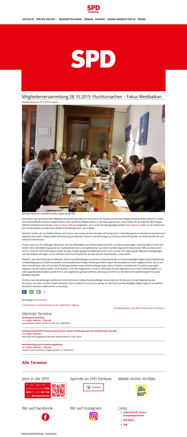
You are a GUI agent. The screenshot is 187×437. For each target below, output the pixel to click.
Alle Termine (34, 362)
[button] (24, 292)
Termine (88, 19)
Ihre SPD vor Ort (46, 19)
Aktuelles (28, 19)
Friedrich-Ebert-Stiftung (64, 225)
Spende (142, 19)
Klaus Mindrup (133, 225)
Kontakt (100, 19)
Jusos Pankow (40, 299)
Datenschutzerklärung (32, 433)
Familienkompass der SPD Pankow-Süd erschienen (138, 308)
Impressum (51, 433)
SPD (125, 424)
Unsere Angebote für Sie (121, 19)
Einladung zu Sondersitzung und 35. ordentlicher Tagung (51, 305)
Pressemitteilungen (70, 19)
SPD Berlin (128, 420)
